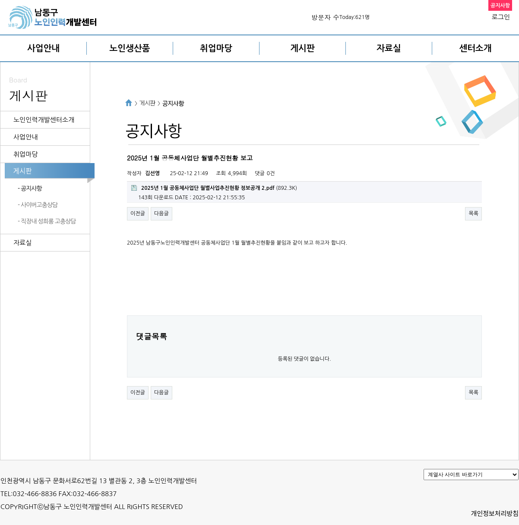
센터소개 (475, 48)
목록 (473, 213)
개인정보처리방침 (495, 513)
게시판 (302, 48)
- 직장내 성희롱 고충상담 (47, 221)
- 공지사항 (30, 188)
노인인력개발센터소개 (43, 119)
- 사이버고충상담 (37, 205)
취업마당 (216, 48)
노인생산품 (130, 48)
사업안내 (43, 48)
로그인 (501, 17)
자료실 (389, 48)
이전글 (137, 213)
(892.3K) (214, 188)
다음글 (161, 213)
